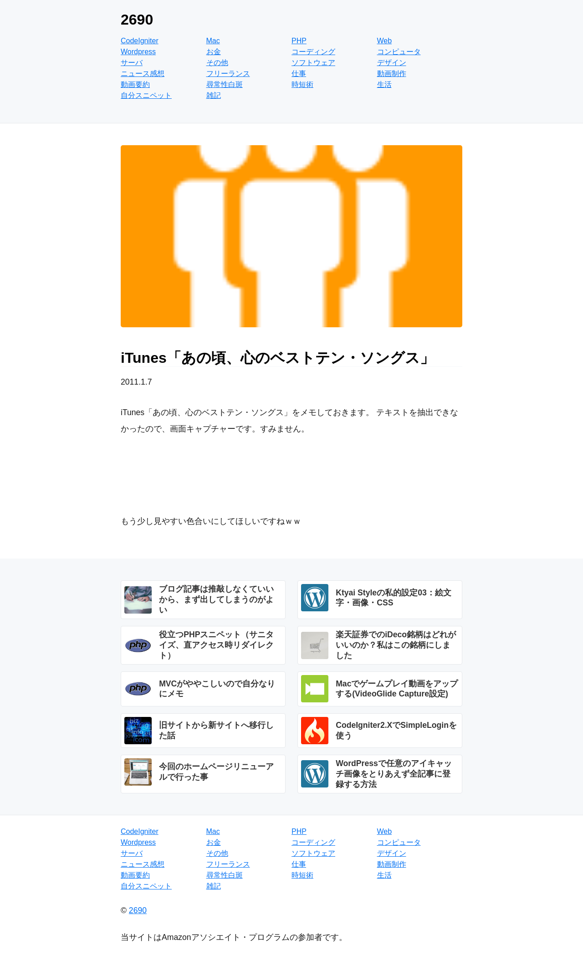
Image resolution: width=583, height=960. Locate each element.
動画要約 (135, 84)
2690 (137, 19)
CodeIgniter (140, 41)
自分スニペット (146, 95)
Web (384, 41)
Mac (213, 41)
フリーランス (228, 73)
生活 (384, 84)
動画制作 (391, 73)
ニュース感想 (142, 73)
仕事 (299, 73)
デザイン (391, 62)
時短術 (302, 84)
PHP (299, 41)
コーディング (313, 52)
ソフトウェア (313, 62)
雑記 (213, 95)
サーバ (132, 62)
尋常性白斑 (224, 84)
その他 (217, 62)
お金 (213, 52)
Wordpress (138, 52)
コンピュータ (399, 52)
